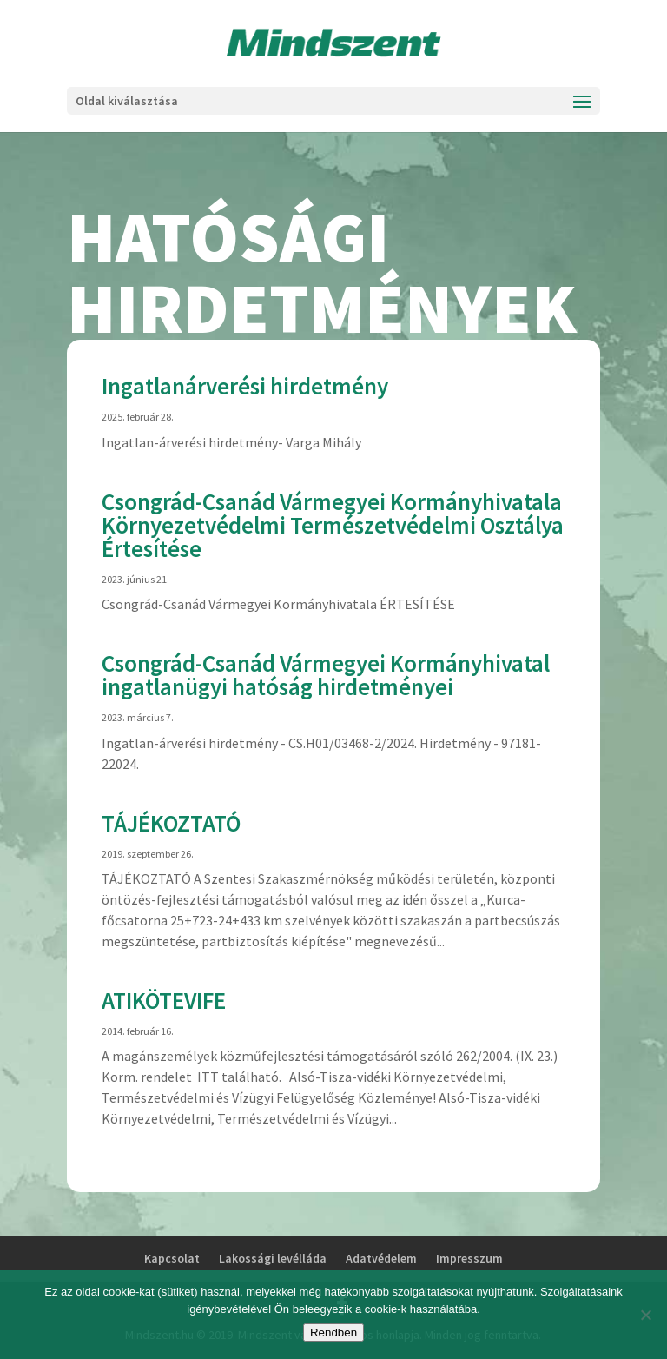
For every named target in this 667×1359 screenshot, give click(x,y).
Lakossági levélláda (273, 1258)
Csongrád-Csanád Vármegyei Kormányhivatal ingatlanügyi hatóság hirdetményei (326, 674)
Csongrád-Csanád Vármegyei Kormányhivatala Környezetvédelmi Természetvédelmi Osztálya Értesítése (333, 525)
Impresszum (469, 1258)
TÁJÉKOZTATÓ (171, 823)
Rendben (333, 1332)
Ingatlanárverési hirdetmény (245, 386)
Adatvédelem (381, 1258)
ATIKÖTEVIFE (164, 1000)
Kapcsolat (172, 1258)
